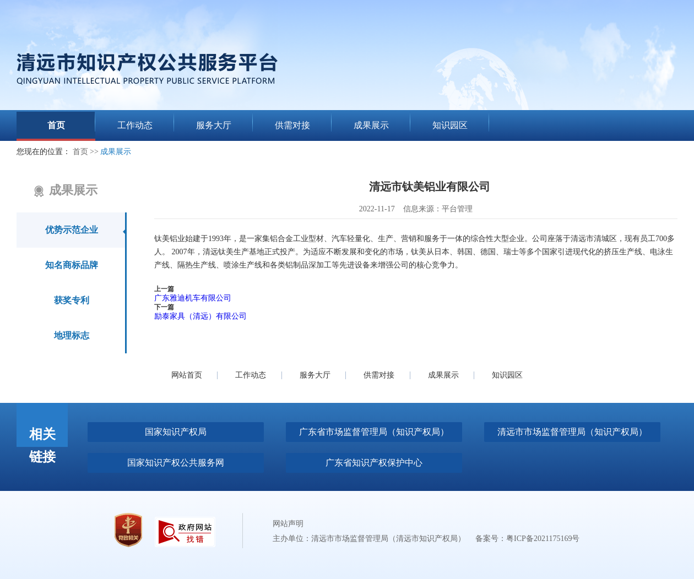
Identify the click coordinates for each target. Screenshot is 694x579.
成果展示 (115, 152)
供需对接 (379, 375)
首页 (80, 152)
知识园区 (507, 375)
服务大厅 (315, 375)
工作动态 (250, 375)
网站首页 (186, 375)
